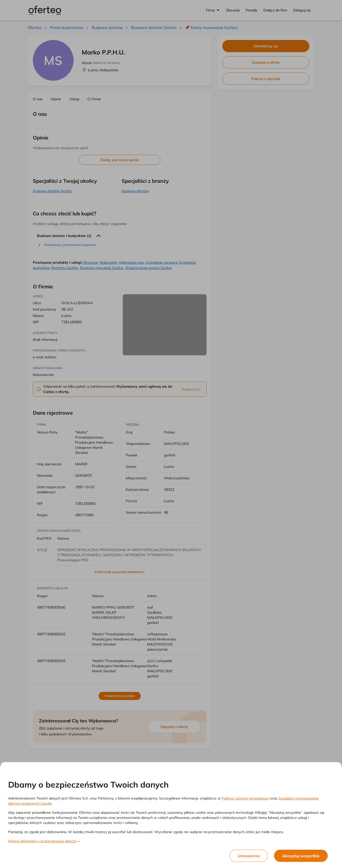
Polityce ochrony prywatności (245, 798)
